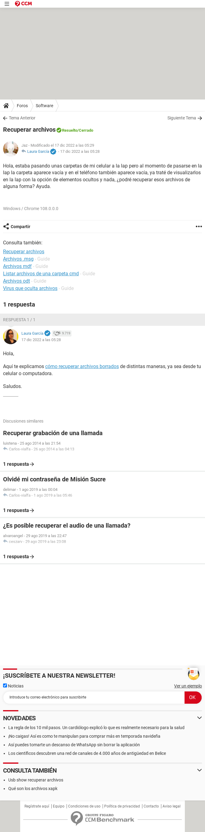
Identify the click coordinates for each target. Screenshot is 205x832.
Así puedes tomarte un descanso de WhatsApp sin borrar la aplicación (74, 744)
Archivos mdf (17, 266)
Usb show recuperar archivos (35, 779)
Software (44, 105)
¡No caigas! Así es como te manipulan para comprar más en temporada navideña (84, 736)
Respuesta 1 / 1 (19, 319)
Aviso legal (172, 806)
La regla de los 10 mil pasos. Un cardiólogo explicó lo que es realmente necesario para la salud (96, 727)
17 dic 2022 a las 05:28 (80, 151)
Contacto (151, 806)
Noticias (13, 685)
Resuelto (69, 130)
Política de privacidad (122, 806)
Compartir (20, 226)
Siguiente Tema (181, 117)
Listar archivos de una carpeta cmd (41, 274)
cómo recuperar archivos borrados (82, 366)
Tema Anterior (22, 117)
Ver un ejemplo (188, 685)
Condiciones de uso (84, 806)
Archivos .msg (18, 259)
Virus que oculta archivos (30, 288)
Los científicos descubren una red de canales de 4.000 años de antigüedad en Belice (87, 753)
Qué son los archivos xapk (32, 788)
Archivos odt (16, 281)
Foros (22, 105)
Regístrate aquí (36, 806)
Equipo (58, 806)
